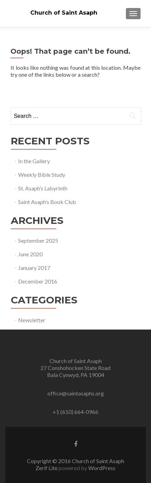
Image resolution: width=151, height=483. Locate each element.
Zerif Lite (47, 468)
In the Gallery (34, 161)
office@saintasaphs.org (75, 393)
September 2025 (38, 240)
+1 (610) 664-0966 (75, 411)
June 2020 (30, 254)
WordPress (101, 468)
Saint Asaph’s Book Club (47, 201)
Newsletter (31, 320)
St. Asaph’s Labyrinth (42, 188)
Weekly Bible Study (41, 174)
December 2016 (37, 281)
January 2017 (34, 267)
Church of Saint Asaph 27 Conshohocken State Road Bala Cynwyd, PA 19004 (75, 367)
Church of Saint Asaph (63, 12)
